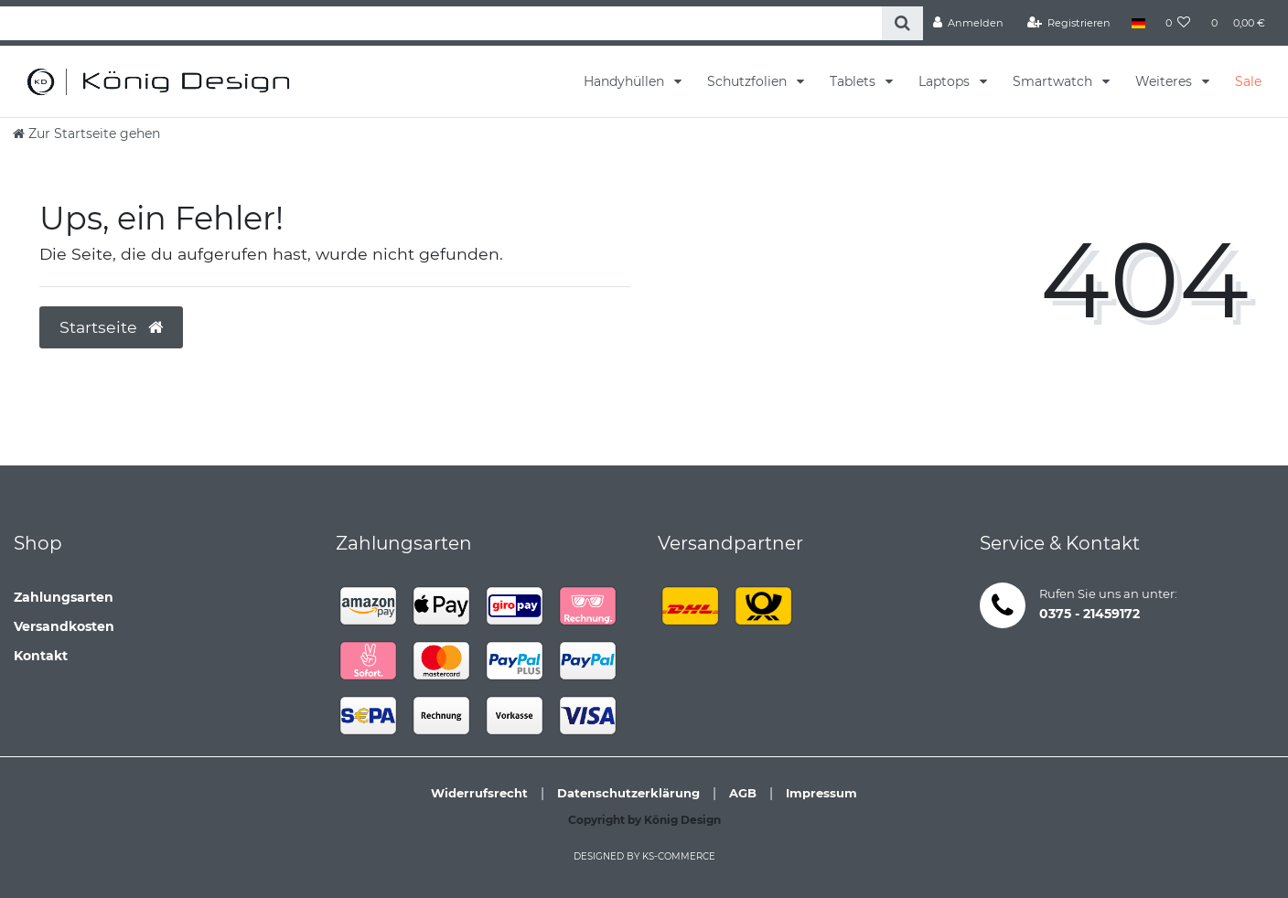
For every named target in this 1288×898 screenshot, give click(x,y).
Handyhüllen (626, 81)
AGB (743, 793)
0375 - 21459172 (1089, 613)
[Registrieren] (1069, 23)
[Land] (1137, 23)
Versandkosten (64, 626)
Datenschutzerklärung (628, 793)
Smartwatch (1054, 81)
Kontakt (41, 655)
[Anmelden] (968, 23)
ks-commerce (678, 856)
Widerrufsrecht (479, 793)
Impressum (821, 793)
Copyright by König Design (644, 820)
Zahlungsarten (63, 597)
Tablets (854, 81)
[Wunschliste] (1178, 23)
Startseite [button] (111, 327)
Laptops (945, 81)
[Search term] (441, 23)
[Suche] (902, 23)
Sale (1248, 81)
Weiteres (1165, 81)
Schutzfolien (748, 81)
